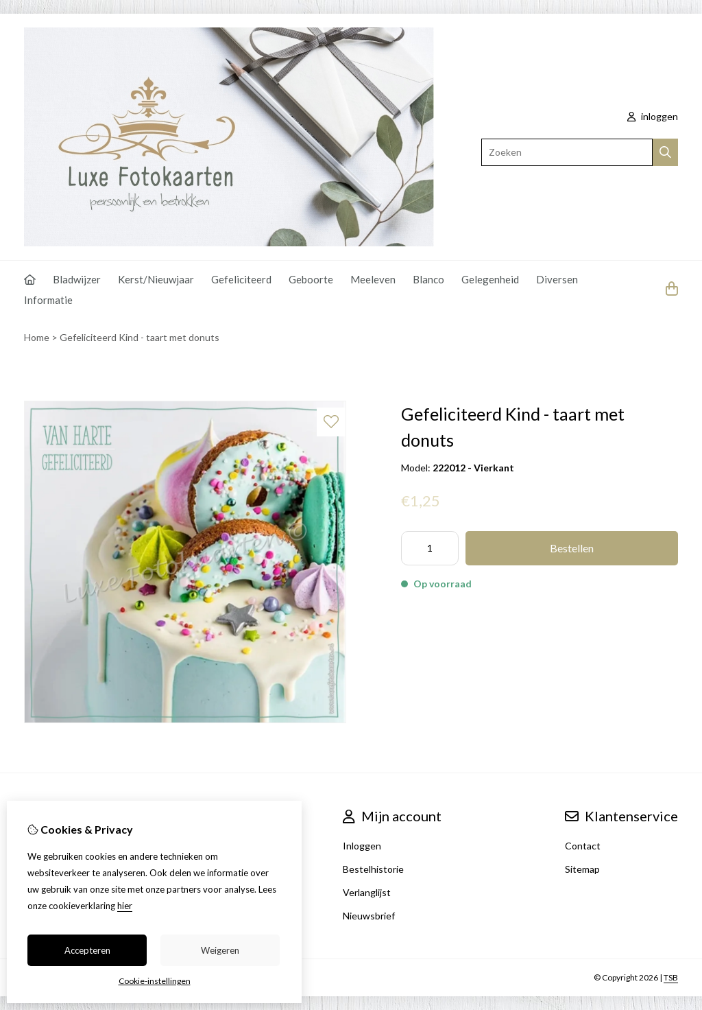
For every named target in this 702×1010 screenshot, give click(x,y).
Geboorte (311, 279)
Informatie (48, 300)
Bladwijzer (77, 279)
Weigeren (220, 950)
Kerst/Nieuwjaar (156, 279)
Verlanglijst (367, 892)
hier (124, 905)
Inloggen (362, 846)
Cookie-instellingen (155, 981)
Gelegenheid (490, 279)
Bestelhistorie (373, 869)
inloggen (652, 116)
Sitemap (582, 869)
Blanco (428, 279)
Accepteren (87, 950)
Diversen (557, 279)
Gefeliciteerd (241, 279)
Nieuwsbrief (369, 915)
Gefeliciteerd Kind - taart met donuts (139, 337)
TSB (671, 977)
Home (36, 337)
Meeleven (373, 279)
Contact (583, 846)
